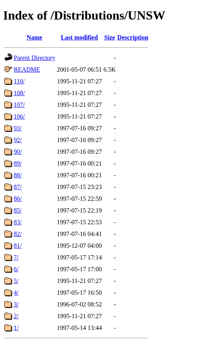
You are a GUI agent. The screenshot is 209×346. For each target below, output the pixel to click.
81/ (18, 245)
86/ (18, 198)
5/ (16, 281)
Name (34, 37)
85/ (18, 210)
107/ (19, 104)
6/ (16, 269)
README (27, 69)
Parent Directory (34, 57)
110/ (19, 81)
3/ (16, 304)
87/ (18, 187)
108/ (19, 93)
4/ (16, 292)
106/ (19, 116)
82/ (18, 234)
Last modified (79, 37)
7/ (16, 257)
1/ (16, 327)
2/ (16, 316)
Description (132, 37)
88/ (18, 175)
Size (109, 37)
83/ (18, 222)
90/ (18, 151)
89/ (18, 163)
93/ (18, 128)
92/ (18, 140)
